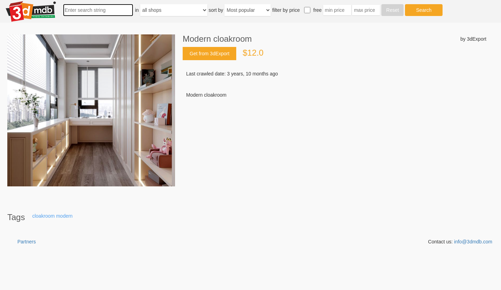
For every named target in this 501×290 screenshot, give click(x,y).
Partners (26, 241)
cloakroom (43, 216)
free (317, 10)
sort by (216, 10)
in (137, 10)
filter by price (286, 10)
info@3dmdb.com (473, 241)
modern (64, 216)
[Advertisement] (334, 151)
